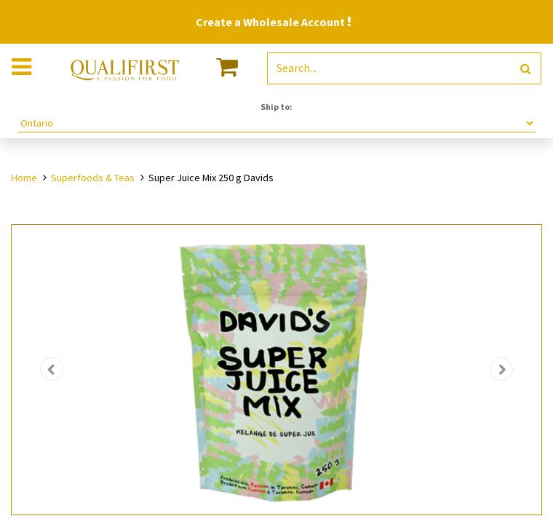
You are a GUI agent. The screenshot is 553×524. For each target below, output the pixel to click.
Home (24, 177)
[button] (51, 369)
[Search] (526, 68)
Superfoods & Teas (93, 177)
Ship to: (276, 106)
